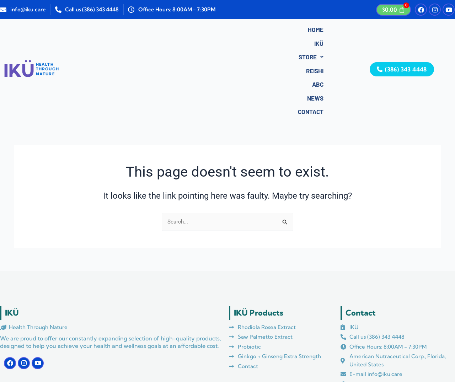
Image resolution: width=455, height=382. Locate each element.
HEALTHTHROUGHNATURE (47, 29)
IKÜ (133, 30)
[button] (161, 31)
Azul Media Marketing (160, 358)
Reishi (193, 30)
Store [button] (161, 30)
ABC (218, 30)
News (243, 30)
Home (110, 30)
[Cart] (393, 10)
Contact (274, 30)
